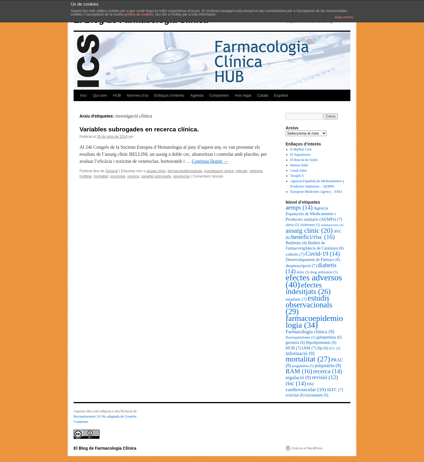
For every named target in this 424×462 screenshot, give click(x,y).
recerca (133, 176)
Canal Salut (298, 170)
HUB (117, 95)
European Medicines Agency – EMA (316, 192)
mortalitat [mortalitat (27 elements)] (308, 359)
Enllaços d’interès (169, 95)
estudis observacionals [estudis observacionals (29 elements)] (309, 305)
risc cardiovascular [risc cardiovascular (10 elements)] (306, 386)
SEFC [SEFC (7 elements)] (335, 389)
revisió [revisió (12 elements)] (325, 377)
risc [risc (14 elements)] (296, 383)
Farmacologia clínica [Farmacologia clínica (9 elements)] (310, 331)
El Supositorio (300, 155)
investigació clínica (218, 171)
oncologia (117, 176)
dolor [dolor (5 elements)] (303, 272)
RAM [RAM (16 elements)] (299, 371)
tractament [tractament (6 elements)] (316, 395)
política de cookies (138, 14)
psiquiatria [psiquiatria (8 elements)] (328, 365)
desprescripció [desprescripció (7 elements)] (301, 265)
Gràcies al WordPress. (307, 448)
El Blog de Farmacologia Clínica (105, 448)
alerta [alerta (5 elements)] (292, 225)
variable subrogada (156, 176)
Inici (83, 95)
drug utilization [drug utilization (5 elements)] (324, 272)
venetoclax (181, 176)
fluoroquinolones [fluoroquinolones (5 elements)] (300, 337)
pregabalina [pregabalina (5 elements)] (303, 366)
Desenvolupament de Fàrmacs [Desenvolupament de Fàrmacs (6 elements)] (313, 259)
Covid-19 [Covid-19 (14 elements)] (322, 253)
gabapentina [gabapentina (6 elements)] (329, 337)
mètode (241, 171)
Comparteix (219, 95)
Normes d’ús (137, 95)
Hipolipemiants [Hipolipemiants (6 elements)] (321, 342)
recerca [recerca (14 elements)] (327, 371)
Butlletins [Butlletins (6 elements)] (296, 243)
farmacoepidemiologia (185, 171)
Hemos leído (299, 165)
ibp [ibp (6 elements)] (322, 348)
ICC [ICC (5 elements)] (334, 348)
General (111, 171)
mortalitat (101, 176)
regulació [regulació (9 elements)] (298, 377)
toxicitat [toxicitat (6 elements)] (295, 395)
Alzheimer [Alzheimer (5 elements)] (310, 225)
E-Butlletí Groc (301, 149)
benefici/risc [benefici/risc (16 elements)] (313, 236)
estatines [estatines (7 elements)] (296, 299)
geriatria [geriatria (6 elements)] (295, 342)
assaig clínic (155, 171)
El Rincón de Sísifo (304, 160)
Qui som (100, 95)
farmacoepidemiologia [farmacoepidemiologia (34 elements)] (314, 321)
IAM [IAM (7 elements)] (309, 348)
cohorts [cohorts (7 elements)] (295, 254)
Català (262, 95)
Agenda (196, 95)
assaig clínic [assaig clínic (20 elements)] (309, 230)
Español (281, 95)
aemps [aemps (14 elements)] (299, 207)
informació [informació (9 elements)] (300, 353)
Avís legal (243, 95)
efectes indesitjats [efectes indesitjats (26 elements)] (308, 288)
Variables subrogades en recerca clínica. (139, 129)
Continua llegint (210, 161)
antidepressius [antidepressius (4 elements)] (332, 225)
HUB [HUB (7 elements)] (293, 348)
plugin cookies (344, 17)
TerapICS (297, 176)
